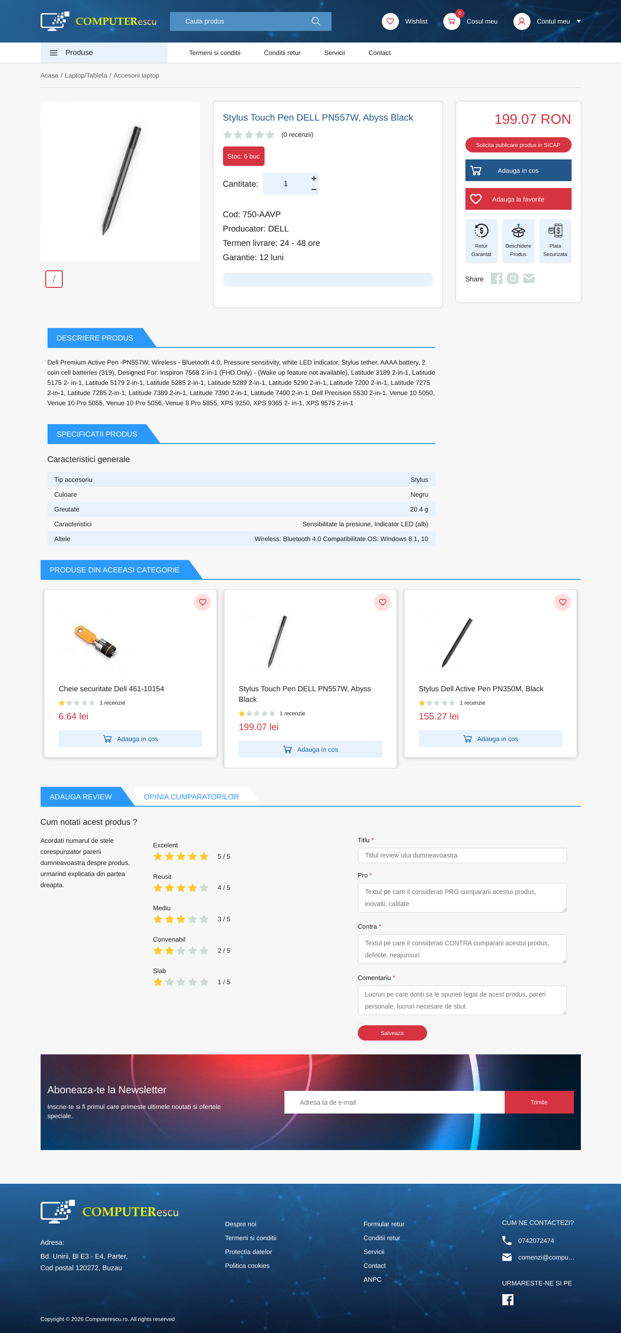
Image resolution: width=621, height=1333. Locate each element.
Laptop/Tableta (86, 75)
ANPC (373, 1279)
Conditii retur (282, 52)
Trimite (539, 1102)
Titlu (364, 840)
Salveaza (392, 1033)
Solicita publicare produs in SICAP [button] (518, 145)
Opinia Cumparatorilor (191, 797)
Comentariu (374, 977)
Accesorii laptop (136, 75)
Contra (367, 926)
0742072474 (537, 1240)
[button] (316, 21)
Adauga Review (81, 797)
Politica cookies (247, 1265)
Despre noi (241, 1224)
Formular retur (384, 1224)
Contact (379, 52)
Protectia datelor (248, 1251)
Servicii (334, 52)
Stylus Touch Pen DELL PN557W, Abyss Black (305, 694)
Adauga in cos (130, 739)
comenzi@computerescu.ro (548, 1257)
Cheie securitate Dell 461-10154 (111, 689)
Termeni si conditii (215, 52)
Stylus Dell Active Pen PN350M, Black (481, 689)
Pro (363, 875)
